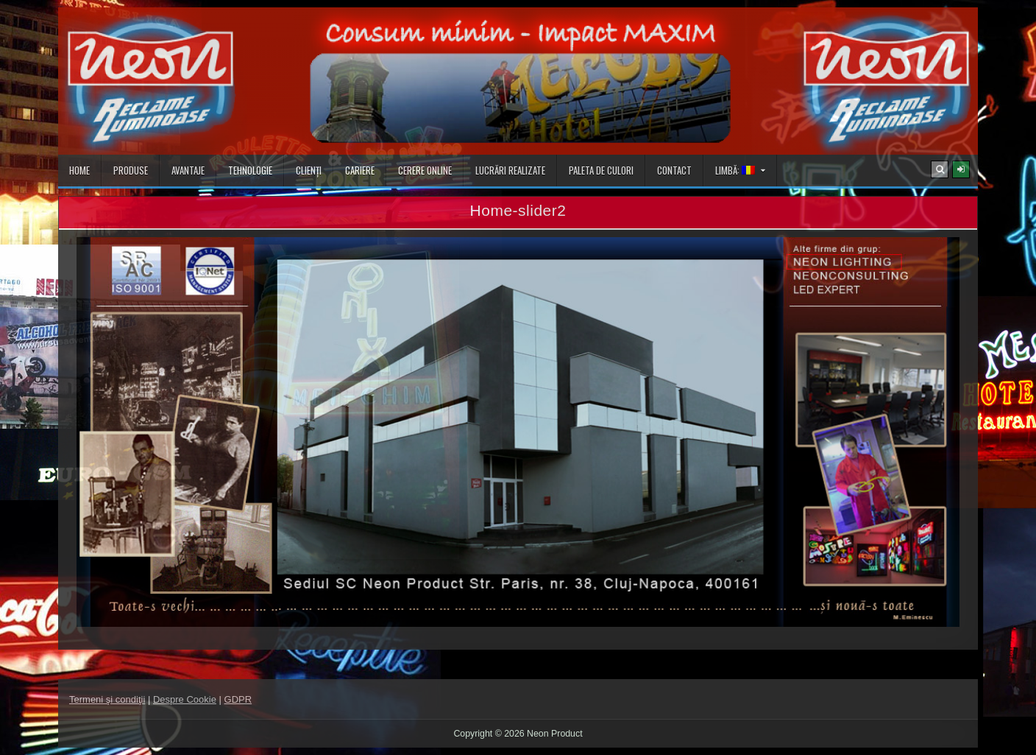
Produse (130, 170)
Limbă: (735, 170)
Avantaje (188, 170)
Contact (674, 170)
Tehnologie (250, 170)
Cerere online (425, 170)
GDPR (238, 699)
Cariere (360, 170)
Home (79, 170)
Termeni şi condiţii (107, 699)
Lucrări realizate (510, 170)
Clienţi (309, 170)
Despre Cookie (184, 699)
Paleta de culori (601, 170)
